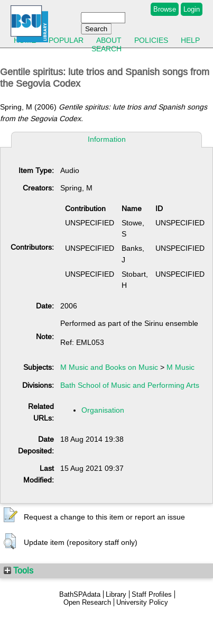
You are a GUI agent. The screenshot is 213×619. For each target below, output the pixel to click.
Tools (18, 570)
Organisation (102, 410)
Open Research (87, 602)
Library (116, 594)
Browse (164, 9)
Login (191, 9)
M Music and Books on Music (109, 367)
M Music (180, 367)
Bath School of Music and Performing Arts (129, 385)
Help (190, 40)
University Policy (142, 602)
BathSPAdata (79, 594)
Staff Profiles (152, 594)
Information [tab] (107, 139)
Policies (151, 40)
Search (106, 48)
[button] (10, 515)
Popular (66, 40)
